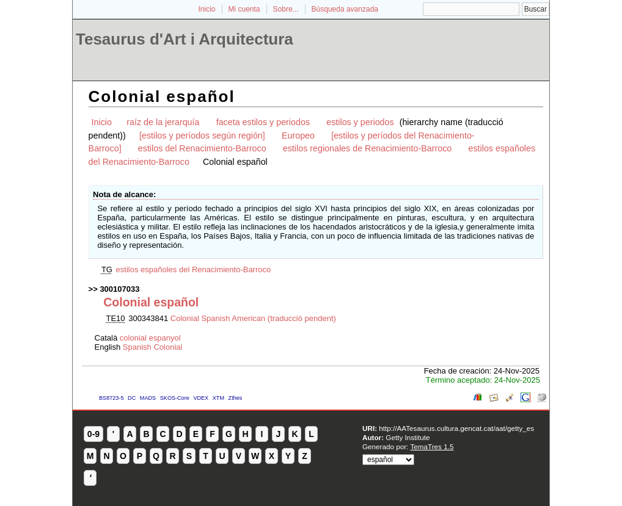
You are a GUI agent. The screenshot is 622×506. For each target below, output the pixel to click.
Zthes (236, 398)
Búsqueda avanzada (345, 9)
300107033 (119, 289)
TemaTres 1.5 (431, 446)
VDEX (200, 398)
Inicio (206, 9)
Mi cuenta (244, 9)
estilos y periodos (359, 122)
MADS (148, 398)
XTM (218, 398)
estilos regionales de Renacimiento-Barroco (367, 148)
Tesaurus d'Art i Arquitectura (184, 39)
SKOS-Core (174, 398)
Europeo (298, 135)
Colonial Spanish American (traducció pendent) (253, 318)
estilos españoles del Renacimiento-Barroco (193, 269)
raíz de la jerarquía (162, 122)
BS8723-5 (111, 398)
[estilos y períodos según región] (202, 135)
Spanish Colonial (153, 347)
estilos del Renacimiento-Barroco (202, 148)
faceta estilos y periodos (263, 122)
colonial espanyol (150, 337)
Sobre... (286, 9)
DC (132, 398)
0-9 (93, 434)
